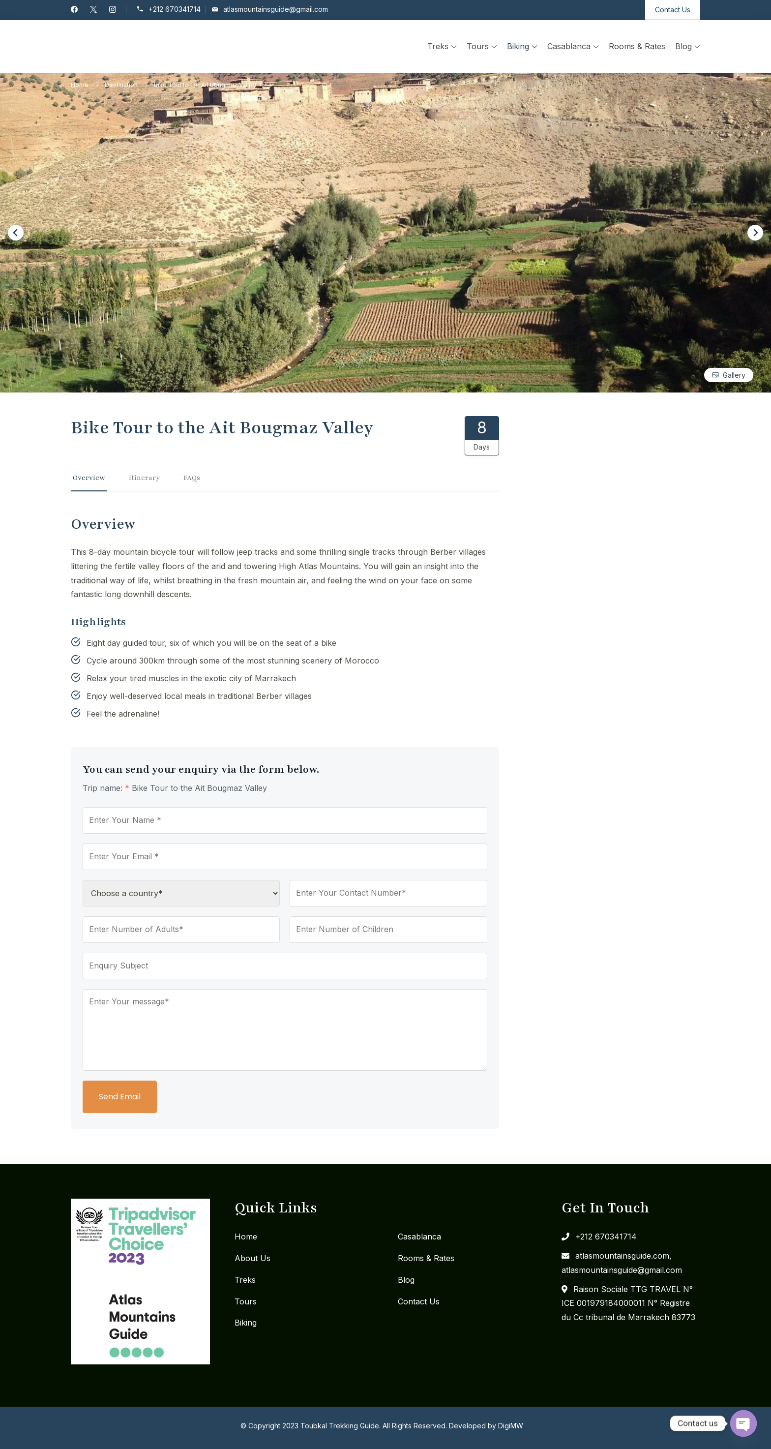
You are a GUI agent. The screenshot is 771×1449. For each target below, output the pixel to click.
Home (246, 1236)
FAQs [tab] (191, 478)
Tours (478, 46)
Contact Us (672, 9)
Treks (437, 46)
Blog (683, 46)
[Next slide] (755, 233)
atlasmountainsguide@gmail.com (275, 9)
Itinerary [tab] (144, 478)
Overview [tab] (89, 478)
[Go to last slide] (16, 233)
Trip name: (106, 788)
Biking (518, 46)
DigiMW (510, 1425)
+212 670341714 (174, 9)
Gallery (734, 375)
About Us (252, 1258)
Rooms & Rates (637, 46)
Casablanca (569, 46)
